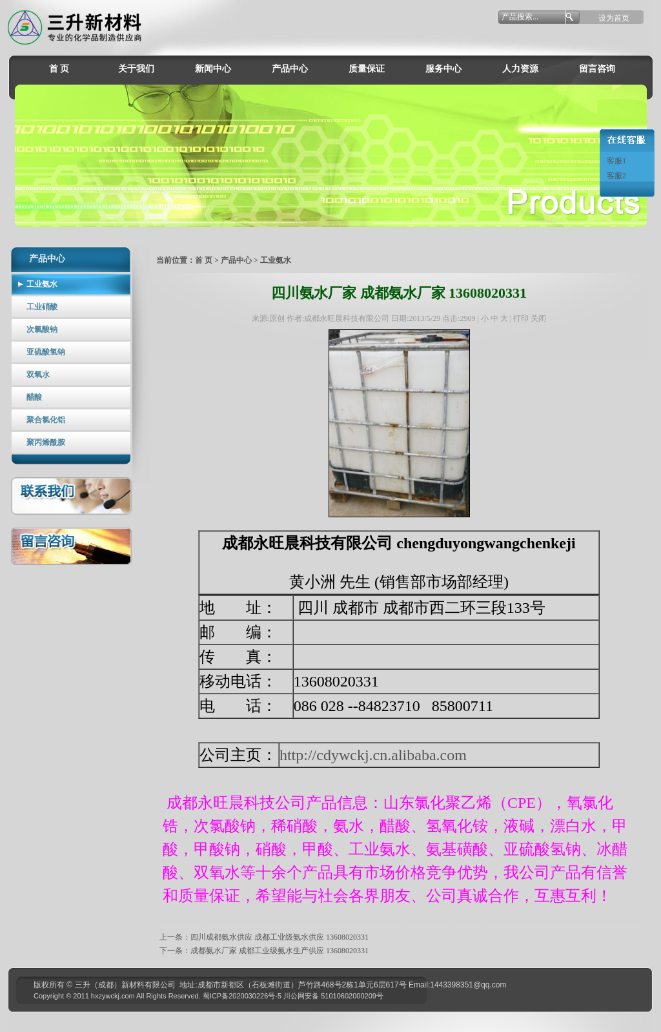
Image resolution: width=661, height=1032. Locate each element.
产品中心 (290, 69)
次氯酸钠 (41, 329)
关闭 (538, 318)
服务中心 (443, 69)
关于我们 (136, 69)
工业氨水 (41, 284)
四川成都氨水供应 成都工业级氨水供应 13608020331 (279, 937)
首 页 (59, 69)
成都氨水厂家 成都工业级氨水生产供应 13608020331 (279, 950)
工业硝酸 (41, 306)
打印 (521, 318)
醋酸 (34, 397)
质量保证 (367, 69)
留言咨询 (597, 69)
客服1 (615, 160)
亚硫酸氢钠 (45, 351)
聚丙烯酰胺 (45, 442)
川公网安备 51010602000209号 (333, 996)
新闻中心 (213, 69)
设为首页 (613, 18)
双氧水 (38, 374)
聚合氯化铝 (45, 419)
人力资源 (520, 69)
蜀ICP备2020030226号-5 (242, 996)
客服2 (615, 175)
